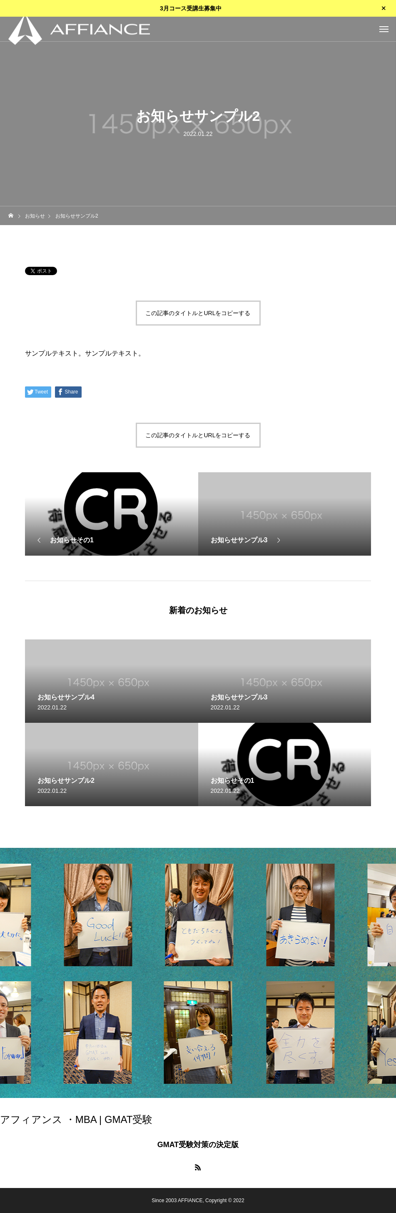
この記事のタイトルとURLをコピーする (197, 313)
